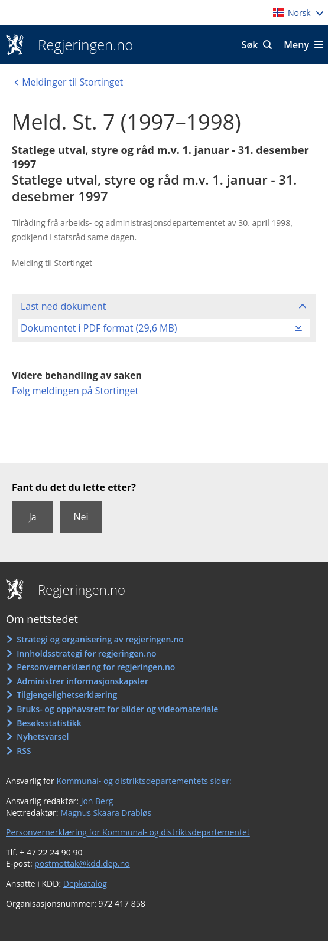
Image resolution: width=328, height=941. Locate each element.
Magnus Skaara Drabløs (105, 812)
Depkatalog (85, 883)
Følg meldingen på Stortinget (75, 390)
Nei (80, 516)
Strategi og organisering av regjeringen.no (100, 639)
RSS (24, 750)
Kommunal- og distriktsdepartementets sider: (143, 780)
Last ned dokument (63, 306)
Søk (250, 44)
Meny (296, 44)
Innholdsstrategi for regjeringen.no (86, 653)
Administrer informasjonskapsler (82, 681)
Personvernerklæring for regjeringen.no (96, 667)
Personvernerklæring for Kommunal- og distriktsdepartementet (128, 832)
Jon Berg (97, 800)
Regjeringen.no (82, 44)
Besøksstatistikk (49, 723)
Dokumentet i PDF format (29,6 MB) (99, 328)
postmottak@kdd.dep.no (82, 863)
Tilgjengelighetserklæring (67, 694)
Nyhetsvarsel (43, 736)
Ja (32, 516)
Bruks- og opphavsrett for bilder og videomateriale (117, 708)
